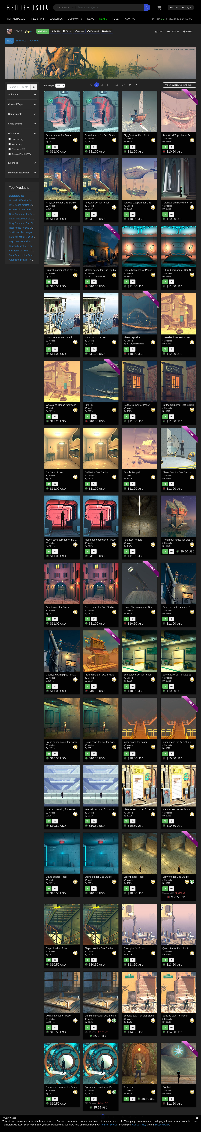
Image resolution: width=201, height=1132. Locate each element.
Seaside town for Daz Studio (139, 1015)
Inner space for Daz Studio (177, 742)
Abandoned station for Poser (23, 259)
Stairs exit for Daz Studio (98, 876)
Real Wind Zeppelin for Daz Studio (181, 135)
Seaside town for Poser (175, 1015)
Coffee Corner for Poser (137, 404)
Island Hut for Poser (95, 337)
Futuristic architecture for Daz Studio (66, 270)
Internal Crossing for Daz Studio (102, 809)
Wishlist (106, 31)
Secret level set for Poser (137, 674)
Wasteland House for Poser (61, 404)
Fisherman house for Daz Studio (180, 539)
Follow (42, 31)
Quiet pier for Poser (134, 948)
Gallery (79, 31)
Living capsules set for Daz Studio (103, 742)
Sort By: (178, 85)
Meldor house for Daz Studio (100, 270)
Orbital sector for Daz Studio (100, 135)
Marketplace (16, 18)
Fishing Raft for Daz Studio (99, 674)
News (90, 18)
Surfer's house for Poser (21, 255)
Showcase (21, 40)
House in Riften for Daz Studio (24, 200)
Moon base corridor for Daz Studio (64, 539)
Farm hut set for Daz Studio (23, 237)
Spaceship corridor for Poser (61, 1087)
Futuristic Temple (133, 539)
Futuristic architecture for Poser (179, 202)
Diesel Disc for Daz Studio (176, 472)
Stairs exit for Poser (56, 876)
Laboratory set (16, 195)
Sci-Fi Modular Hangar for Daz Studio (28, 232)
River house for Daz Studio (22, 205)
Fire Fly (89, 404)
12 (117, 84)
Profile (55, 31)
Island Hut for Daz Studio (59, 337)
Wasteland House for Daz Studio (180, 337)
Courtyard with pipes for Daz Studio (65, 674)
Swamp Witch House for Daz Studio (27, 250)
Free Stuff (37, 18)
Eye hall (166, 1087)
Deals (103, 18)
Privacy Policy (162, 1124)
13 (123, 84)
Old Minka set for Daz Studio (100, 1015)
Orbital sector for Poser (58, 135)
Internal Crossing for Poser (60, 809)
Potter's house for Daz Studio (24, 218)
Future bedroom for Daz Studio (179, 270)
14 (130, 84)
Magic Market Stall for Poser (23, 241)
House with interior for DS (22, 209)
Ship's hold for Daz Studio (99, 948)
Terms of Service (108, 1124)
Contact (130, 18)
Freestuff (93, 31)
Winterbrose (99, 276)
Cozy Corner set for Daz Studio (25, 214)
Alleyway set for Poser (97, 202)
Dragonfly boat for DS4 (20, 246)
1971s (52, 141)
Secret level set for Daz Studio (178, 674)
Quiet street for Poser (57, 607)
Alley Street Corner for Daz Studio (180, 809)
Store (67, 31)
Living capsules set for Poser (61, 742)
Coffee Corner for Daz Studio (178, 404)
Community (75, 18)
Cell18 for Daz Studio (96, 472)
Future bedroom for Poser (138, 270)
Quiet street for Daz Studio (99, 607)
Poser (116, 18)
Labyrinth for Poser (134, 876)
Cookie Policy (139, 1124)
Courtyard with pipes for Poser (178, 607)
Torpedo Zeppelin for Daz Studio (141, 202)
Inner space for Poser (135, 742)
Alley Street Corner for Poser (139, 809)
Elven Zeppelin (132, 337)
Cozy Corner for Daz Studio (23, 223)
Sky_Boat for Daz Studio (137, 135)
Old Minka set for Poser (59, 1015)
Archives (34, 40)
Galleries (56, 18)
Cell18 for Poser (55, 472)
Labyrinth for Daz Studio (175, 876)
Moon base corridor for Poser (100, 539)
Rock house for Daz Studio (22, 227)
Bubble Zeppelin (132, 472)
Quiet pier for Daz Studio (175, 948)
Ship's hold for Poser (57, 948)
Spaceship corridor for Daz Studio (103, 1087)
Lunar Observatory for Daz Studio (142, 607)
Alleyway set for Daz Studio (61, 202)
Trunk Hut (129, 1087)
